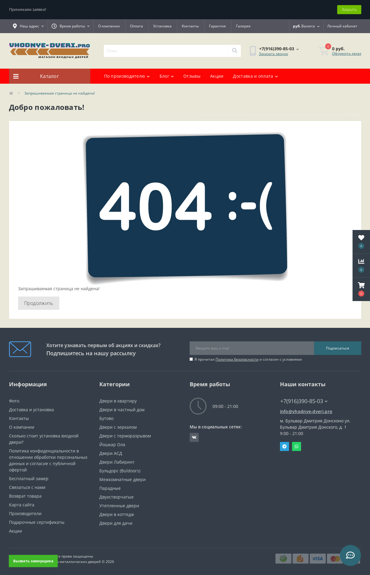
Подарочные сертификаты (36, 522)
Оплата (136, 26)
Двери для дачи (115, 523)
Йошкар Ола (112, 444)
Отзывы (192, 76)
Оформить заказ (346, 53)
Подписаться (337, 348)
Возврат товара (25, 496)
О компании (109, 26)
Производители (25, 513)
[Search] (234, 51)
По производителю (127, 76)
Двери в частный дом (122, 409)
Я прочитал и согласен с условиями (248, 359)
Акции (217, 76)
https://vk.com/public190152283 (194, 437)
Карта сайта (21, 505)
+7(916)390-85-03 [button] (304, 401)
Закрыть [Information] (349, 9)
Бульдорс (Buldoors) (119, 471)
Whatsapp (296, 446)
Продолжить (38, 303)
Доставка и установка (31, 409)
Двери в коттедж (116, 514)
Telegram (284, 446)
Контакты (190, 26)
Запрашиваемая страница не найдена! (59, 93)
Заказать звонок (273, 53)
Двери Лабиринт (117, 462)
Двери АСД (110, 453)
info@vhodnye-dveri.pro (306, 411)
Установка (162, 26)
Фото (14, 401)
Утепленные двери (119, 505)
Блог (167, 76)
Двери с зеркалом (118, 427)
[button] (361, 289)
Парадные (110, 488)
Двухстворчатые (116, 497)
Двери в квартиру (118, 401)
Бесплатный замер (28, 478)
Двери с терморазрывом (125, 436)
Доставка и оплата (255, 76)
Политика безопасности (237, 359)
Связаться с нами (27, 487)
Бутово (106, 418)
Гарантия (217, 26)
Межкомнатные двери (122, 479)
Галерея (243, 26)
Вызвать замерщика (33, 561)
